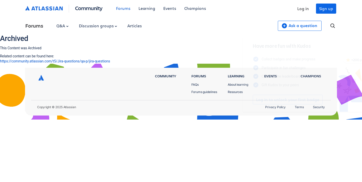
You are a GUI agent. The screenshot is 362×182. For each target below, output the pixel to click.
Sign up (326, 8)
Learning (147, 8)
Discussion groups (98, 25)
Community (89, 8)
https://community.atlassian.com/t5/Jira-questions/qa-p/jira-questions (55, 61)
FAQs (195, 84)
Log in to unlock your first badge (240, 99)
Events (169, 8)
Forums (123, 8)
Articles (134, 25)
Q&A (62, 25)
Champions (195, 8)
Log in (303, 8)
